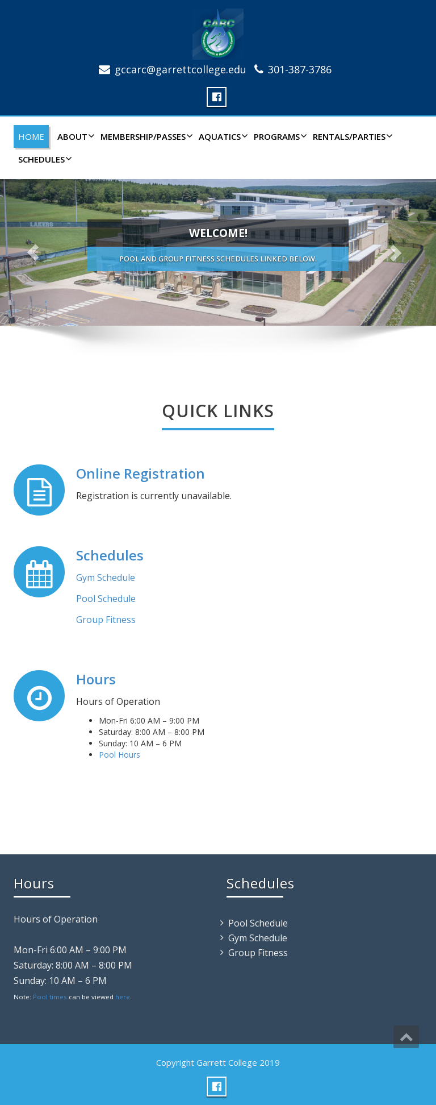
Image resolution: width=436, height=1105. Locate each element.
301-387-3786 (300, 69)
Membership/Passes (145, 136)
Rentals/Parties (351, 136)
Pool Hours (119, 754)
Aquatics (222, 136)
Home (31, 136)
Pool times (50, 996)
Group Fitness (106, 619)
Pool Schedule (106, 598)
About (74, 136)
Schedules (43, 159)
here (122, 996)
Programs (279, 136)
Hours (96, 679)
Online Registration (140, 473)
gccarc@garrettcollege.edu (180, 69)
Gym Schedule (105, 577)
